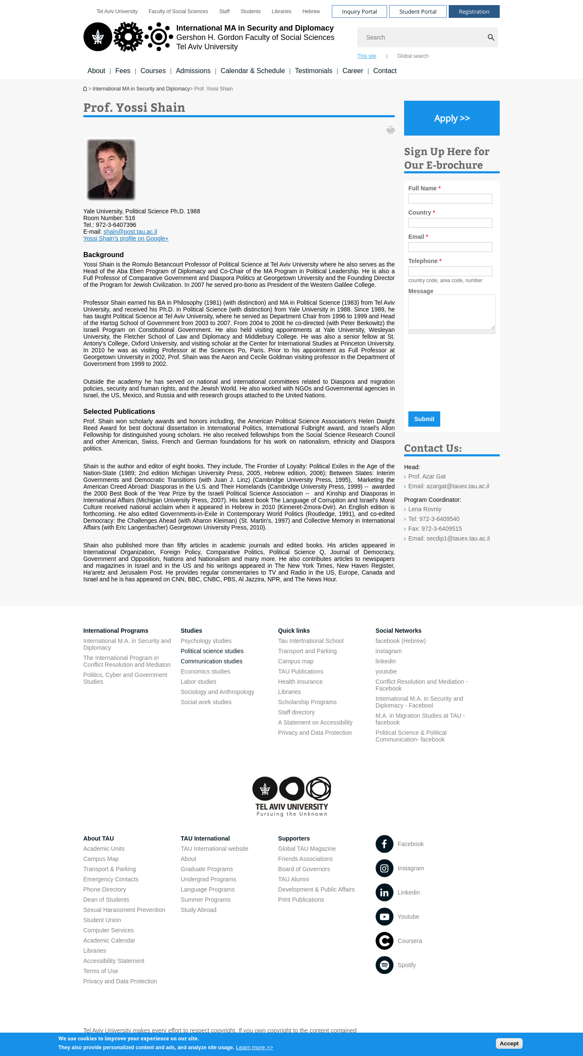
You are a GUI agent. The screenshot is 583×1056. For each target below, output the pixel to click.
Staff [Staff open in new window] (224, 11)
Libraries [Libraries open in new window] (282, 11)
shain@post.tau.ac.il (130, 231)
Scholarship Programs (307, 702)
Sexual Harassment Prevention (124, 909)
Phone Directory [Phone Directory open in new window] (104, 889)
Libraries (289, 691)
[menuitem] (117, 11)
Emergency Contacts (111, 879)
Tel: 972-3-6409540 (434, 525)
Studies (191, 630)
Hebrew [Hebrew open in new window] (311, 11)
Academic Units (104, 848)
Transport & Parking (109, 869)
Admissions (193, 70)
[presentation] (464, 380)
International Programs (115, 630)
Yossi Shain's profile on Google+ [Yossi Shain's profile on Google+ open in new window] (126, 238)
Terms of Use (100, 971)
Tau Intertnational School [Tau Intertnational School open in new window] (311, 640)
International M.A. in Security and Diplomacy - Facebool (419, 702)
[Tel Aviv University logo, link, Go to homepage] (208, 40)
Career (352, 70)
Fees (122, 70)
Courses (153, 70)
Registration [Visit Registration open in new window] (474, 11)
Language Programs (208, 889)
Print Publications (301, 899)
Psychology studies (206, 640)
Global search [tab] (413, 56)
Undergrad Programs (208, 879)
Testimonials (313, 70)
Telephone (424, 261)
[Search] (428, 37)
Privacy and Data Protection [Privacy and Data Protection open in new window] (315, 732)
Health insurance (300, 681)
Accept (509, 1045)
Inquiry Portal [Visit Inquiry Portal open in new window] (359, 11)
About (96, 70)
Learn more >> (254, 1049)
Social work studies (206, 702)
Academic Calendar (109, 940)
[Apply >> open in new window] (452, 118)
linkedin (386, 661)
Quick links (294, 630)
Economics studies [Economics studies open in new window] (205, 671)
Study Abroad (198, 909)
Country (421, 212)
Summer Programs (205, 899)
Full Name (424, 188)
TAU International (205, 838)
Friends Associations (305, 858)
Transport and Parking (307, 651)
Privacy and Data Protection (120, 981)
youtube (386, 671)
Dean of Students (106, 899)
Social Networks (399, 630)
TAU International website (214, 848)
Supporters (294, 838)
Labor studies (198, 681)
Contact (384, 70)
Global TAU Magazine (307, 848)
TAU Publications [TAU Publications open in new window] (300, 671)
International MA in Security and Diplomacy (86, 88)
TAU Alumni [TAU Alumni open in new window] (293, 879)
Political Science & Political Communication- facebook (411, 736)
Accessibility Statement (113, 960)
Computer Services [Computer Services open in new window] (108, 930)
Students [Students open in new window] (250, 11)
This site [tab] (366, 56)
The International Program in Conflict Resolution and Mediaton (126, 661)
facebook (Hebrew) (401, 640)
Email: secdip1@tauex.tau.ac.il (449, 544)
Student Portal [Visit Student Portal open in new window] (417, 11)
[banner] (291, 39)
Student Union (102, 920)
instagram (389, 651)
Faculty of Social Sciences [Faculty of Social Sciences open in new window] (178, 11)
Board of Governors (304, 869)
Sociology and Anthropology (218, 691)
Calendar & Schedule (253, 70)
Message (420, 291)
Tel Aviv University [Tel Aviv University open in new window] (116, 11)
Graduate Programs (207, 869)
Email (418, 236)
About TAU (98, 838)
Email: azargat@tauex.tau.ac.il (448, 492)
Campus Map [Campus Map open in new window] (101, 858)
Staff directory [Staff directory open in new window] (296, 712)
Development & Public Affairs (316, 889)
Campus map (296, 661)
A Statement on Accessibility (315, 722)
